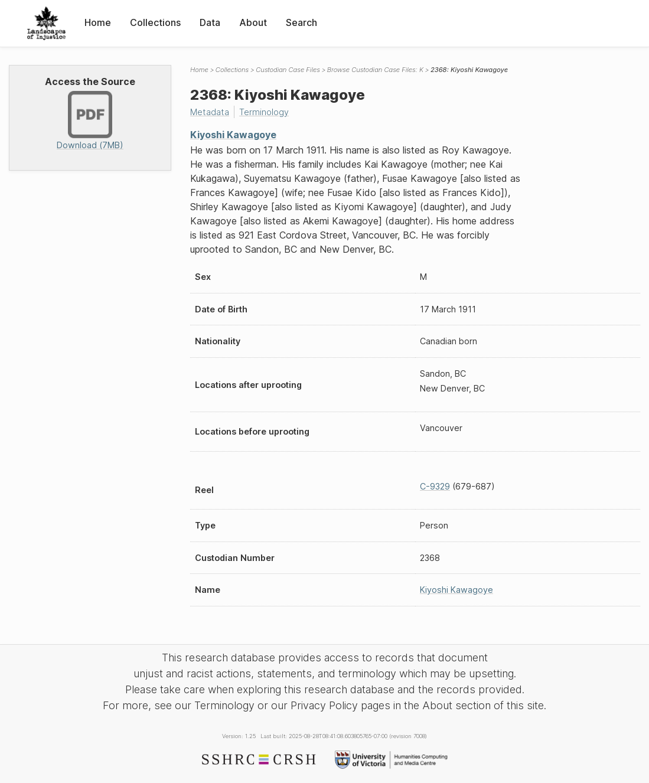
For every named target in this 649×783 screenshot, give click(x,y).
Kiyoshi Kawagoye (233, 135)
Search (301, 22)
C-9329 (435, 486)
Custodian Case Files (288, 70)
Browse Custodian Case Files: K (375, 70)
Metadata (209, 112)
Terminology (264, 112)
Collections (155, 22)
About (253, 22)
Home (97, 22)
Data (210, 22)
